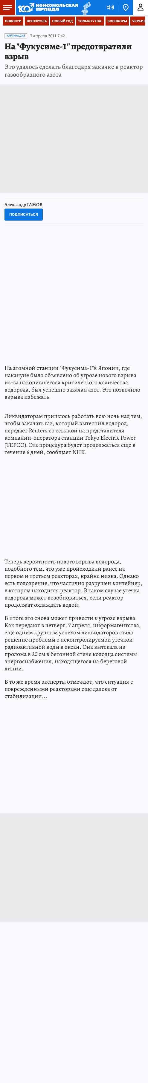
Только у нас (90, 21)
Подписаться (23, 214)
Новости (13, 21)
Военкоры (117, 21)
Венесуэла (37, 21)
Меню (6, 7)
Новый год (62, 21)
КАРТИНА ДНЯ (16, 35)
